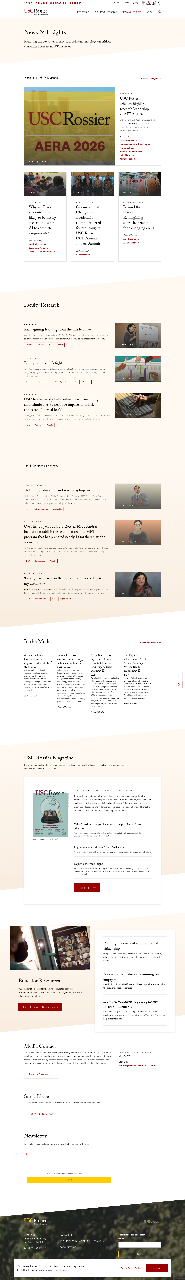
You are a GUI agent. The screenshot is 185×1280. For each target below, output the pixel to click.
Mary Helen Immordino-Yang (133, 144)
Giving (135, 3)
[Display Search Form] (159, 12)
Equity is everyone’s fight (43, 363)
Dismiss (155, 1268)
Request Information (51, 3)
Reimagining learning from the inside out (56, 329)
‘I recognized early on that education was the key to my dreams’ (63, 581)
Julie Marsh (125, 155)
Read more (85, 887)
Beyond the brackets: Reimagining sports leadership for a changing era (137, 218)
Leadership (57, 509)
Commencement (41, 599)
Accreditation (67, 1247)
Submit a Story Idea (41, 1113)
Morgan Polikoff (127, 159)
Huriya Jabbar (127, 148)
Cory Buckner (129, 239)
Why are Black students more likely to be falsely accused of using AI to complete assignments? (42, 220)
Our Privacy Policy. (76, 1173)
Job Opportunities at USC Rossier (80, 1240)
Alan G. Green (129, 242)
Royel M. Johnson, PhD (131, 151)
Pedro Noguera (127, 140)
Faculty (60, 344)
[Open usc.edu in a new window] (151, 3)
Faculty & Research (105, 11)
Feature (29, 344)
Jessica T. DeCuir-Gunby (40, 251)
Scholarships (40, 561)
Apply (28, 3)
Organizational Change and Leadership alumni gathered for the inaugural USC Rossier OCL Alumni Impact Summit (88, 226)
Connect (76, 3)
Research (40, 344)
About (150, 11)
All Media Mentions (149, 642)
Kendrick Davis (36, 244)
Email (29, 1154)
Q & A (28, 509)
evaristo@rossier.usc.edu (130, 1065)
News (28, 425)
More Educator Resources (39, 1007)
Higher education (43, 382)
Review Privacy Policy (131, 1268)
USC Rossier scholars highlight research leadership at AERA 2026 (134, 106)
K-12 (50, 344)
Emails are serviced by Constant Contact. (59, 1173)
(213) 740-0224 (33, 1247)
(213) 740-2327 (152, 1065)
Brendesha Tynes (37, 248)
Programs (83, 11)
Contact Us (66, 1235)
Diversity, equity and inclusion (66, 382)
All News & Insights (149, 78)
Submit (69, 1180)
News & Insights (131, 11)
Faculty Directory (39, 1074)
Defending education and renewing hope (55, 490)
